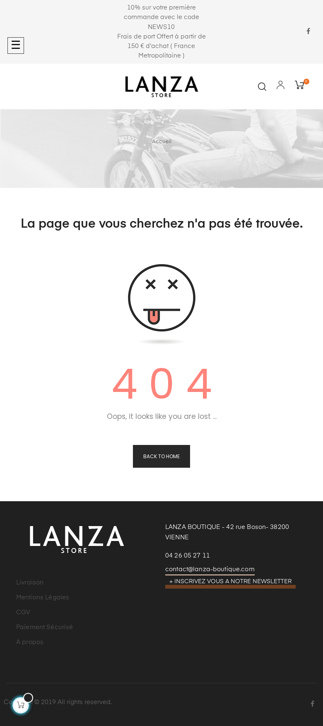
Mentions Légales (42, 597)
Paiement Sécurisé (44, 627)
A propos (29, 642)
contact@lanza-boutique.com (210, 569)
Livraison (29, 582)
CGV (23, 612)
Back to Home (161, 456)
